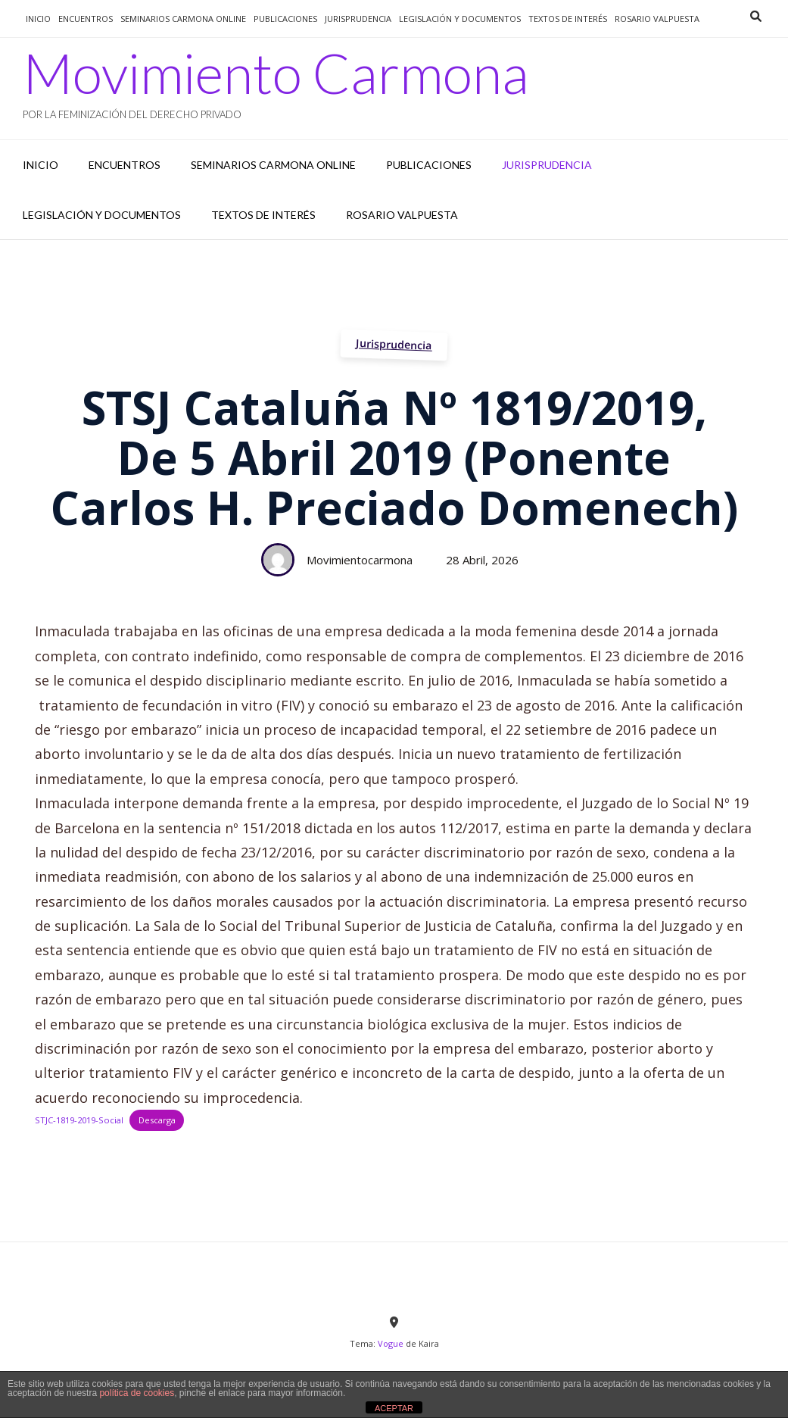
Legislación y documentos (460, 18)
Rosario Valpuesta (657, 18)
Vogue (390, 1343)
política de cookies (136, 1393)
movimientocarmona (360, 559)
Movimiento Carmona (276, 72)
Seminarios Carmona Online (183, 18)
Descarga (157, 1120)
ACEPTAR (394, 1408)
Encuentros (85, 18)
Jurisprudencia (394, 344)
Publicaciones (285, 18)
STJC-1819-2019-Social (79, 1120)
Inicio (38, 18)
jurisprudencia (358, 18)
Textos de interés (567, 18)
